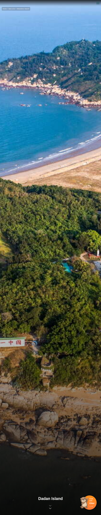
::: (0, 1)
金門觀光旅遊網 (50, 3)
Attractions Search (23, 9)
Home (5, 9)
